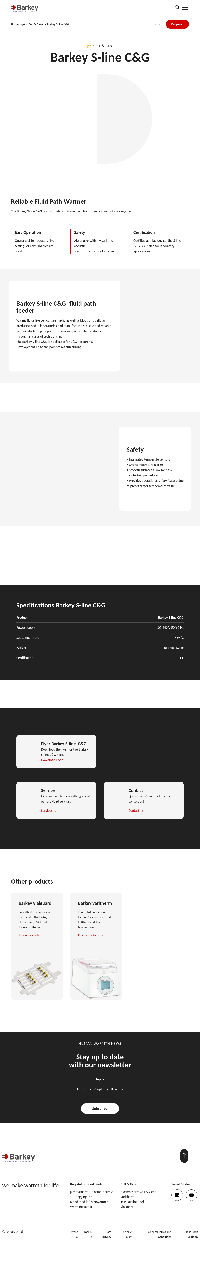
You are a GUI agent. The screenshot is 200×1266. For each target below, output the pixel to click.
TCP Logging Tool (81, 1197)
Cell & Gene (36, 24)
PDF (157, 24)
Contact (134, 811)
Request (177, 24)
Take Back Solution (192, 1234)
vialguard (127, 1207)
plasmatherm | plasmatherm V (91, 1192)
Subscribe (100, 1109)
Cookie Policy (127, 1234)
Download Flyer (52, 760)
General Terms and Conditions (159, 1234)
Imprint (87, 1234)
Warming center (81, 1207)
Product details (29, 935)
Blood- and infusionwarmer (89, 1202)
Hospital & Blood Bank (86, 1184)
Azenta (74, 1234)
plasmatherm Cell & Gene (138, 1192)
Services (46, 811)
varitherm (127, 1197)
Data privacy (106, 1234)
